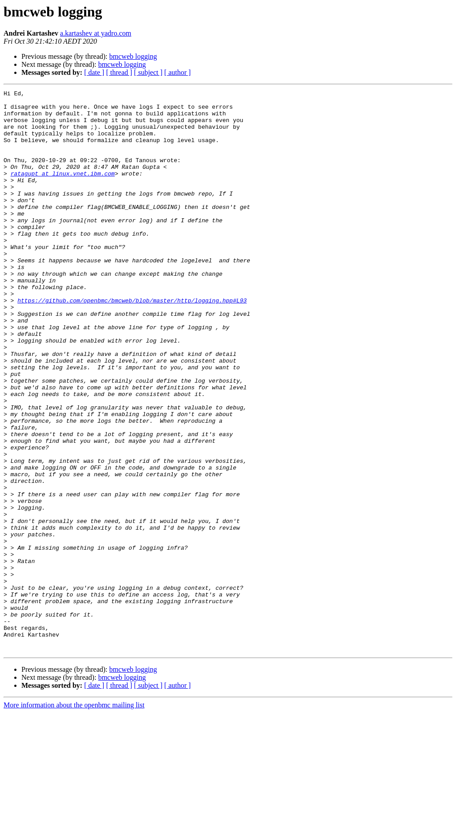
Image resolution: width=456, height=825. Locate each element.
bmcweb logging (133, 56)
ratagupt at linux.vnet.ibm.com (63, 191)
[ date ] (94, 72)
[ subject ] (148, 72)
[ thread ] (119, 72)
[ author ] (177, 72)
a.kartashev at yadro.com (95, 33)
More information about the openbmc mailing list (74, 817)
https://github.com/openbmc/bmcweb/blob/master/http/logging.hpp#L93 (132, 343)
